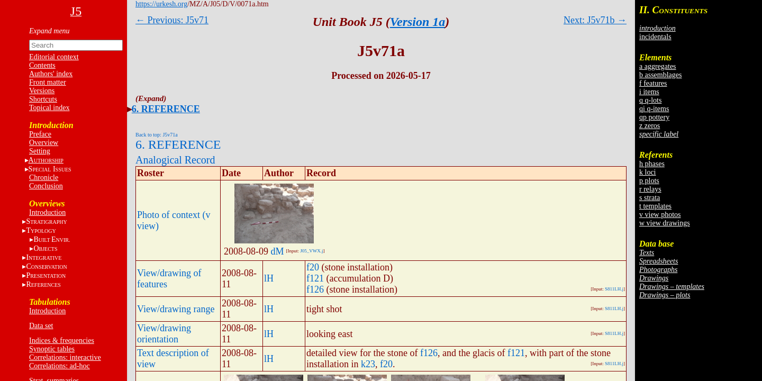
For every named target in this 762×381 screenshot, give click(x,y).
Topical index (49, 108)
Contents (42, 65)
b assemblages (660, 75)
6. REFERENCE (166, 109)
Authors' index (50, 74)
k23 (368, 364)
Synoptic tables (52, 349)
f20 (312, 267)
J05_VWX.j (311, 250)
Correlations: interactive (65, 357)
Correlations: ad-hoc (59, 366)
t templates (655, 206)
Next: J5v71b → (595, 20)
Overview (43, 143)
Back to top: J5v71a (156, 135)
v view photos (660, 215)
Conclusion (46, 186)
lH (269, 278)
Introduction (47, 212)
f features (653, 83)
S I (50, 169)
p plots (649, 181)
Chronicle (43, 178)
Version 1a (418, 22)
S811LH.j (614, 289)
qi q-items (654, 109)
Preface (40, 134)
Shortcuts (43, 99)
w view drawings (664, 223)
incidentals (655, 37)
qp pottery (654, 117)
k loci (647, 172)
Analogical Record (175, 160)
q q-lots (650, 100)
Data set (41, 326)
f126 (315, 289)
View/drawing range (175, 309)
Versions (42, 91)
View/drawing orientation (164, 333)
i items (649, 92)
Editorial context (54, 57)
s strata (649, 198)
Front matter (47, 82)
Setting (39, 151)
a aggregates (657, 66)
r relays (650, 189)
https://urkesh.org (161, 4)
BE (51, 239)
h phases (652, 164)
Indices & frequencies (61, 340)
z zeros (649, 126)
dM (277, 251)
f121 (315, 278)
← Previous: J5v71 (171, 20)
